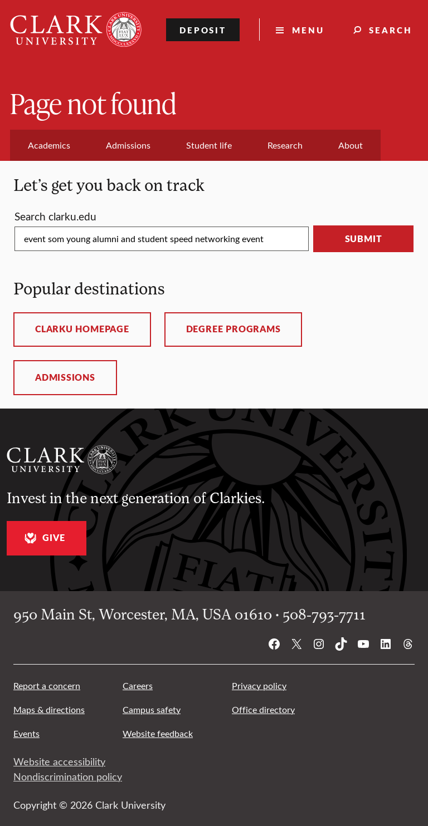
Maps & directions (49, 709)
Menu (308, 30)
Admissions (65, 377)
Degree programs (233, 329)
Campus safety (152, 709)
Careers (138, 685)
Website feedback (158, 733)
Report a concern (46, 685)
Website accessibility (59, 761)
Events (26, 733)
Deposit (203, 30)
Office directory (263, 709)
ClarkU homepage (82, 329)
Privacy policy (259, 685)
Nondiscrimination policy (67, 776)
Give (43, 538)
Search (390, 30)
